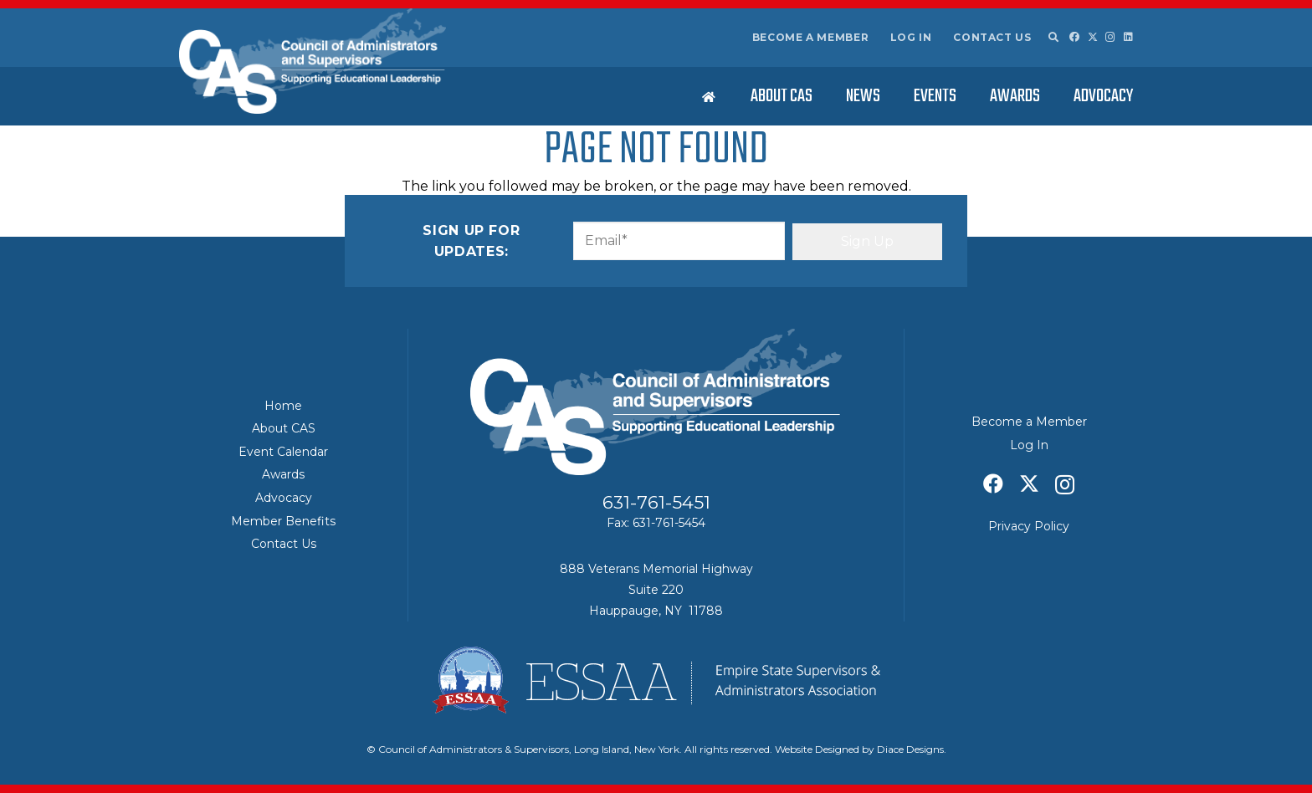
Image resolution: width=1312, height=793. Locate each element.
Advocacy (283, 497)
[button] (1052, 38)
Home (283, 405)
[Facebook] (1074, 37)
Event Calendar (283, 451)
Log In (911, 37)
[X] (1093, 37)
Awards (283, 474)
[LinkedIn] (1128, 37)
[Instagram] (1110, 37)
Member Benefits (283, 521)
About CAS (283, 428)
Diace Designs (910, 749)
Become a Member (810, 37)
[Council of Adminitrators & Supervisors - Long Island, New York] (312, 61)
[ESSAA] (656, 680)
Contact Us (992, 37)
